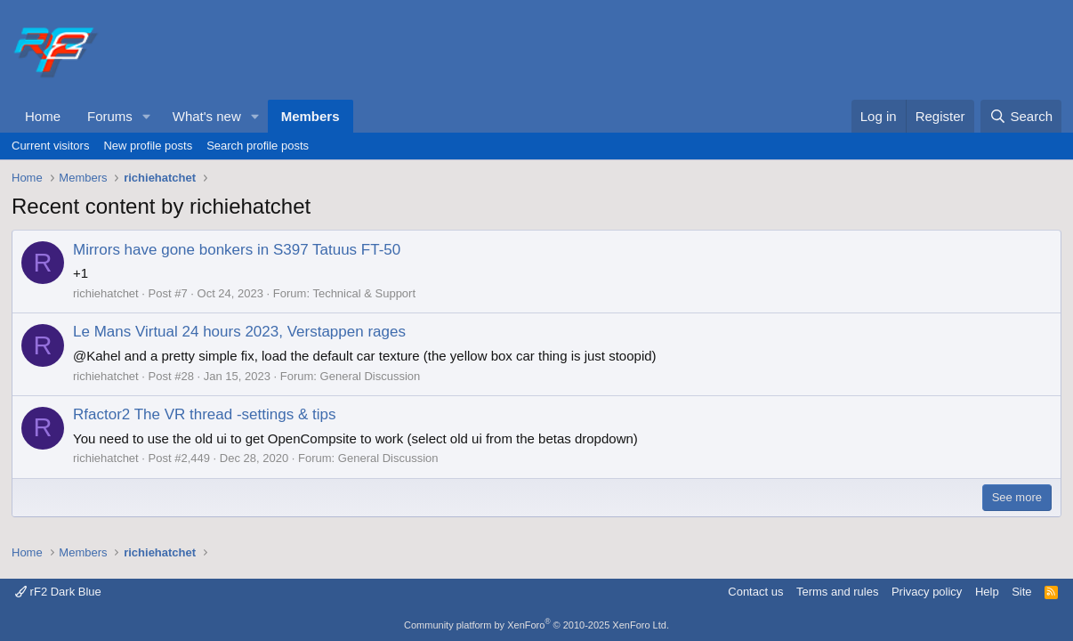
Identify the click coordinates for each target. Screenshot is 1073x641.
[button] (146, 116)
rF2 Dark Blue (58, 591)
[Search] (1020, 116)
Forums (110, 116)
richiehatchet (106, 293)
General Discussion (370, 376)
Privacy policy (926, 591)
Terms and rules (837, 591)
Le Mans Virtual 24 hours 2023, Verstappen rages (239, 331)
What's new (207, 116)
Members (310, 116)
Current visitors (50, 145)
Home (43, 116)
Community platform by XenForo (536, 625)
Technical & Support (363, 293)
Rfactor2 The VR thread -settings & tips (204, 414)
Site (1021, 591)
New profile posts (147, 145)
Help (987, 591)
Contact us (755, 591)
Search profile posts (257, 145)
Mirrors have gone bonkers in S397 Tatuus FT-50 (236, 249)
